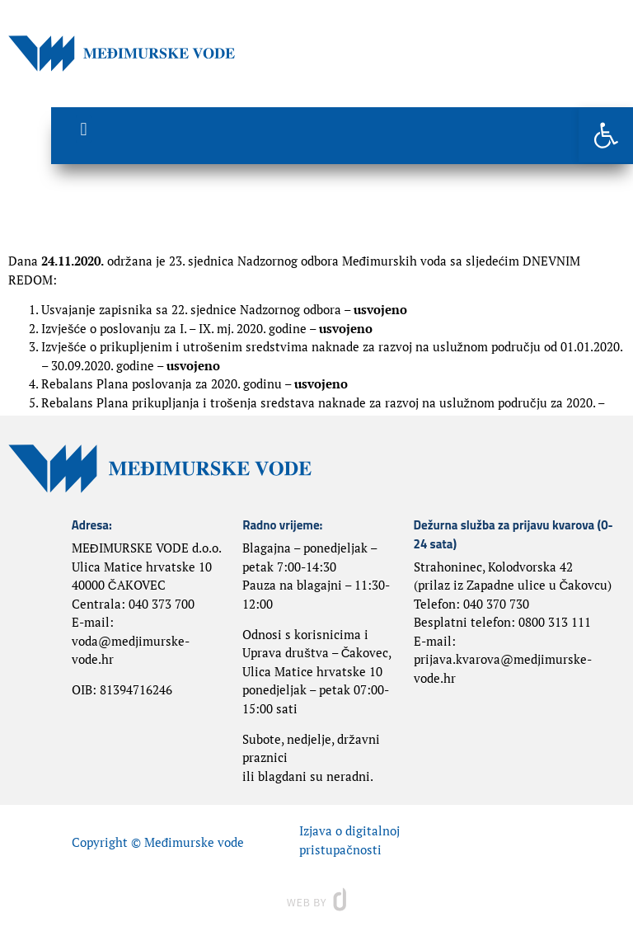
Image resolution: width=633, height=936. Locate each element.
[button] (606, 135)
